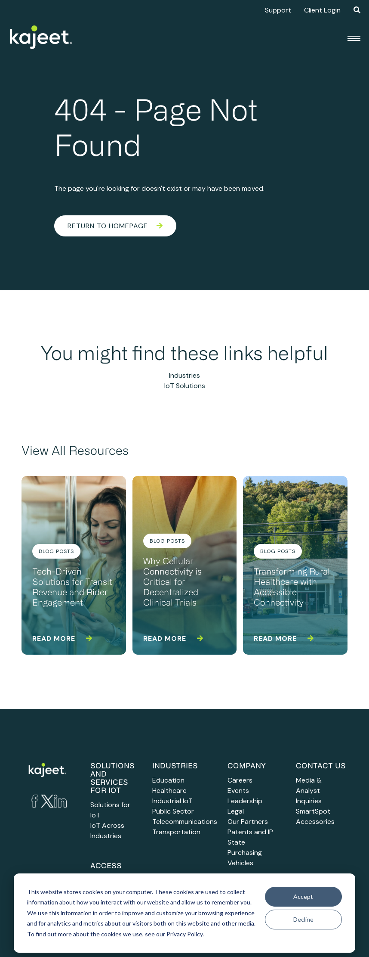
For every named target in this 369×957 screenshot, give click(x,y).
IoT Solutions (184, 385)
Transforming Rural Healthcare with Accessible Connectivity (292, 588)
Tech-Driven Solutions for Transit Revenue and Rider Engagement (72, 588)
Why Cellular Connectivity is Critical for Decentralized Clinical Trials (172, 583)
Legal (236, 811)
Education (168, 780)
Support (278, 10)
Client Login (322, 10)
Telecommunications (184, 821)
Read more (62, 638)
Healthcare (169, 790)
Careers (240, 780)
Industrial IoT (172, 800)
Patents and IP (250, 831)
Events (238, 790)
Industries (184, 375)
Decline (303, 919)
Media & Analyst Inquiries (309, 790)
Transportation (176, 831)
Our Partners (248, 821)
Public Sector (173, 811)
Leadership (245, 800)
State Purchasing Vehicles (245, 852)
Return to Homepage (115, 225)
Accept (303, 896)
